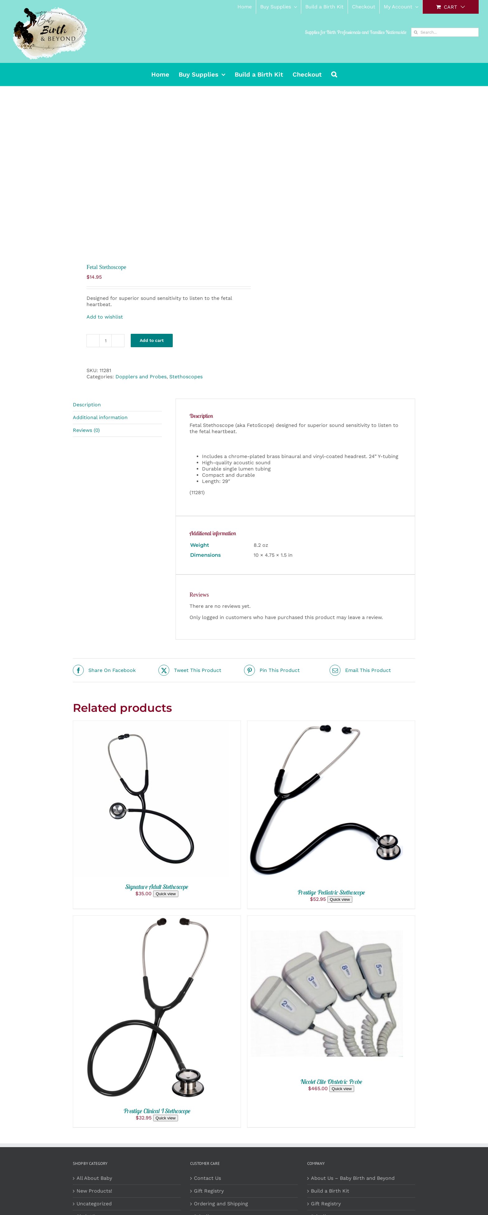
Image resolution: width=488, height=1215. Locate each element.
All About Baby (94, 1178)
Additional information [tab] (100, 417)
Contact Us (207, 1178)
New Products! (94, 1191)
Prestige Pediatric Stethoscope (331, 892)
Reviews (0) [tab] (86, 430)
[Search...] (445, 32)
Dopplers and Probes (141, 377)
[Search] (415, 32)
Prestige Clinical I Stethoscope (157, 1111)
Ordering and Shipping (221, 1204)
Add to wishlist (105, 317)
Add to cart (152, 340)
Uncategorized (94, 1204)
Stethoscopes (186, 377)
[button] (334, 74)
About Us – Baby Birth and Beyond (353, 1178)
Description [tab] (87, 405)
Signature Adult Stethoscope (156, 887)
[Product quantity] (105, 340)
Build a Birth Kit (330, 1191)
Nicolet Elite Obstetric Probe (331, 1081)
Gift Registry (209, 1191)
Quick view (166, 893)
